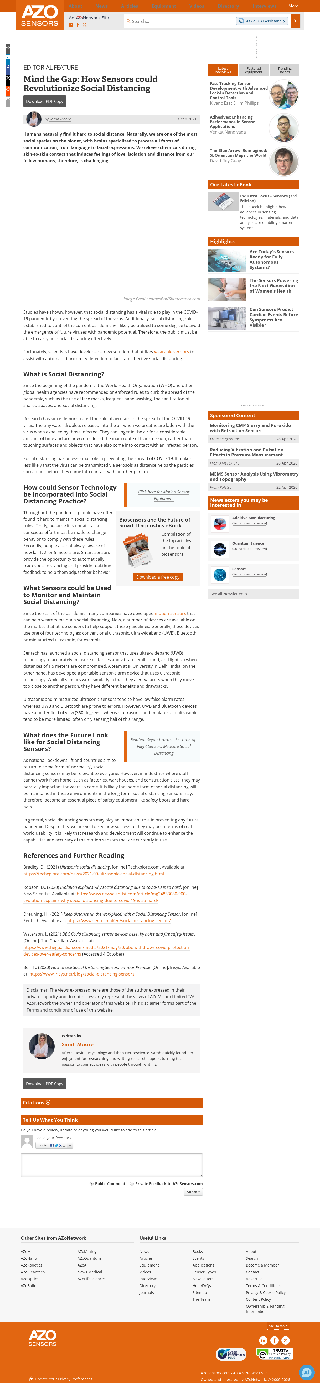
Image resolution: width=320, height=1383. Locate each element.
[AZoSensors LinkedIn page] (71, 25)
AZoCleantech (33, 1271)
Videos (145, 1271)
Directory (148, 1285)
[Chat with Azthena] (307, 1372)
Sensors (239, 565)
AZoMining (87, 1251)
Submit (193, 1191)
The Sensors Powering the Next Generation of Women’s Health (273, 285)
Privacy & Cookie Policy (266, 1292)
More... (290, 5)
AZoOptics (30, 1278)
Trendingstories (285, 70)
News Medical (90, 1271)
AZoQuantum (89, 1258)
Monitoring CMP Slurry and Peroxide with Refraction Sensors (251, 427)
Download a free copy (157, 577)
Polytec (225, 484)
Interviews (149, 1278)
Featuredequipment (253, 70)
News (144, 1251)
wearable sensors (171, 352)
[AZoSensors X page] (84, 25)
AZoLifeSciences (92, 1278)
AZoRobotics (31, 1265)
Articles (146, 1258)
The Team (201, 1299)
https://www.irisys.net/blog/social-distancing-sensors (82, 974)
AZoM (26, 1251)
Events (198, 1258)
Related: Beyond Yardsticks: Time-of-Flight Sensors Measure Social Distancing (164, 746)
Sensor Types (204, 1271)
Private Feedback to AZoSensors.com (169, 1183)
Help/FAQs (202, 1285)
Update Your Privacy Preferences (60, 1376)
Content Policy (258, 1299)
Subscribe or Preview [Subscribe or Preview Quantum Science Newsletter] (249, 545)
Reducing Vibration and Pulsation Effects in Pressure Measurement (253, 451)
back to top (278, 1326)
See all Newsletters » (229, 590)
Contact (252, 1271)
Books (198, 1251)
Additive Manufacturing (253, 514)
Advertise (254, 1278)
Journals (147, 1292)
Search (252, 1258)
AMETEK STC (229, 460)
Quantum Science (248, 540)
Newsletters (203, 1278)
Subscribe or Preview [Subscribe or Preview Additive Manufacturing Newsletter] (249, 520)
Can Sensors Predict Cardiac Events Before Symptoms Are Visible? (272, 314)
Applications (203, 1265)
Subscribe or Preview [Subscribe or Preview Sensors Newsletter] (249, 571)
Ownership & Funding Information (265, 1309)
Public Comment (110, 1183)
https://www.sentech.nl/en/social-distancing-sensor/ (119, 920)
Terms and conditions (48, 1010)
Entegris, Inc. (230, 437)
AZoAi (82, 1265)
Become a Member (262, 1265)
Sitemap (200, 1292)
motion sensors (170, 613)
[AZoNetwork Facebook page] (78, 25)
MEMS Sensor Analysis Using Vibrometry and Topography (254, 474)
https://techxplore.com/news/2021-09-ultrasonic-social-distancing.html (93, 873)
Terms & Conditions (263, 1285)
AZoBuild (29, 1285)
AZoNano (29, 1258)
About (251, 1251)
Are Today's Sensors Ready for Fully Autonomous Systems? (272, 256)
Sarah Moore (78, 1044)
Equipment (149, 1265)
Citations (36, 1102)
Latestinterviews (223, 70)
